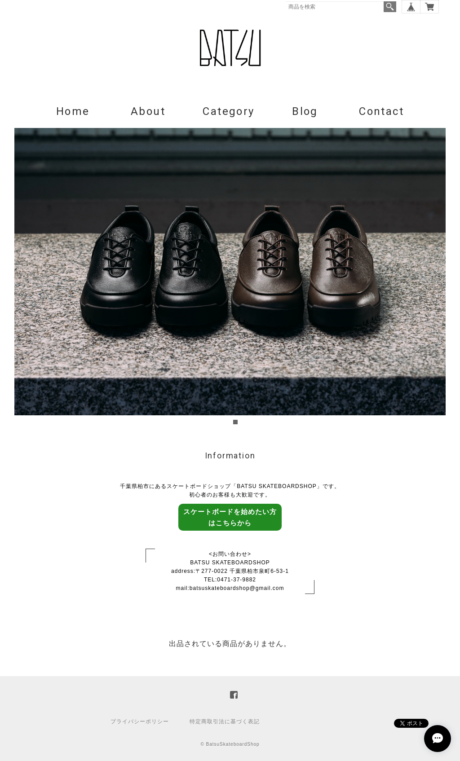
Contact (381, 111)
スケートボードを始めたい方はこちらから (230, 517)
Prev (26, 277)
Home (73, 111)
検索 (390, 6)
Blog (305, 111)
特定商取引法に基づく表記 (225, 721)
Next (434, 277)
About (148, 111)
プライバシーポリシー (140, 721)
